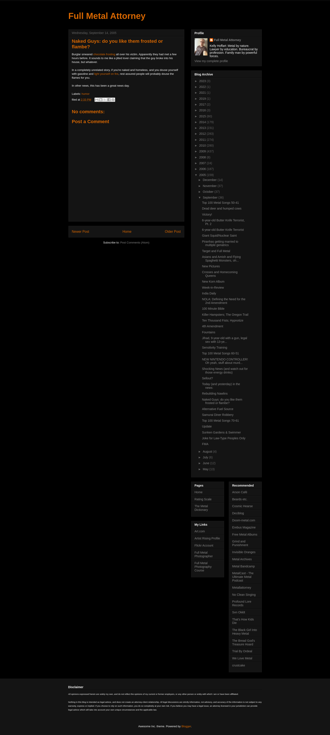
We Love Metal (242, 658)
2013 (203, 128)
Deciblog (238, 513)
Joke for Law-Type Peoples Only (223, 438)
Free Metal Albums (244, 534)
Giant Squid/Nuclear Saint (219, 235)
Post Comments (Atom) (134, 242)
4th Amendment (212, 326)
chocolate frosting (104, 54)
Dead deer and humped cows (221, 208)
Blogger (186, 726)
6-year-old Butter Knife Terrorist (223, 229)
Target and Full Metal (216, 251)
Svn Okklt (238, 612)
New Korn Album (213, 281)
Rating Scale (203, 499)
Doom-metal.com (243, 520)
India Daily (209, 293)
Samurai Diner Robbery (217, 414)
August (208, 451)
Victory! (207, 214)
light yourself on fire (106, 73)
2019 (203, 98)
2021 (203, 92)
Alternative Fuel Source (217, 409)
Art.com (200, 531)
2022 (203, 87)
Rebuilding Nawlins (215, 393)
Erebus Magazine (244, 527)
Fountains (208, 332)
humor (86, 93)
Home (127, 231)
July (206, 457)
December (210, 180)
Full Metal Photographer (204, 554)
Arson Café (239, 492)
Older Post (173, 231)
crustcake (238, 665)
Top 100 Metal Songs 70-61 (220, 420)
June (206, 463)
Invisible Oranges (244, 552)
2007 (203, 163)
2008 (203, 157)
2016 (203, 110)
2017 (203, 104)
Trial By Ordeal (242, 651)
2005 (203, 175)
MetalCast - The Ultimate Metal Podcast (243, 576)
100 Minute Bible (213, 308)
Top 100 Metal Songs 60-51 (220, 353)
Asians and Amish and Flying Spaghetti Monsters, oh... (221, 258)
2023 (203, 81)
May (206, 469)
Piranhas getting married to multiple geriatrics (220, 243)
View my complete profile (211, 61)
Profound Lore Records (241, 603)
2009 (203, 151)
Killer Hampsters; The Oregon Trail (225, 314)
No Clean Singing (244, 594)
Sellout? (207, 378)
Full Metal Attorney (107, 16)
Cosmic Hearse (242, 506)
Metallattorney (241, 587)
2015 (203, 116)
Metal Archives (242, 559)
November (210, 186)
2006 (203, 169)
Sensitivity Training (214, 347)
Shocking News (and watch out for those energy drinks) (225, 370)
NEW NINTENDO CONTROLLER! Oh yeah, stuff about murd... (225, 361)
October (208, 191)
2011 (203, 139)
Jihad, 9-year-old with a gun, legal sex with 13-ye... (224, 339)
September (210, 197)
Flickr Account (204, 545)
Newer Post (80, 231)
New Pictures (211, 266)
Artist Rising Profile (207, 538)
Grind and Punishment (240, 543)
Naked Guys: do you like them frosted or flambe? (222, 401)
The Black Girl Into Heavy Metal (244, 631)
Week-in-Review (213, 287)
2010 (203, 145)
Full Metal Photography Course (203, 566)
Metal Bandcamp (243, 566)
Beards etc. (240, 499)
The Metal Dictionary (201, 507)
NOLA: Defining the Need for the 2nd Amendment (223, 301)
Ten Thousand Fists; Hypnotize (222, 320)
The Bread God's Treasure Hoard (243, 642)
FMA (205, 444)
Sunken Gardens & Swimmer (221, 432)
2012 (203, 133)
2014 (203, 122)
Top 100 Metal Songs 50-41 (220, 202)
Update (207, 426)
